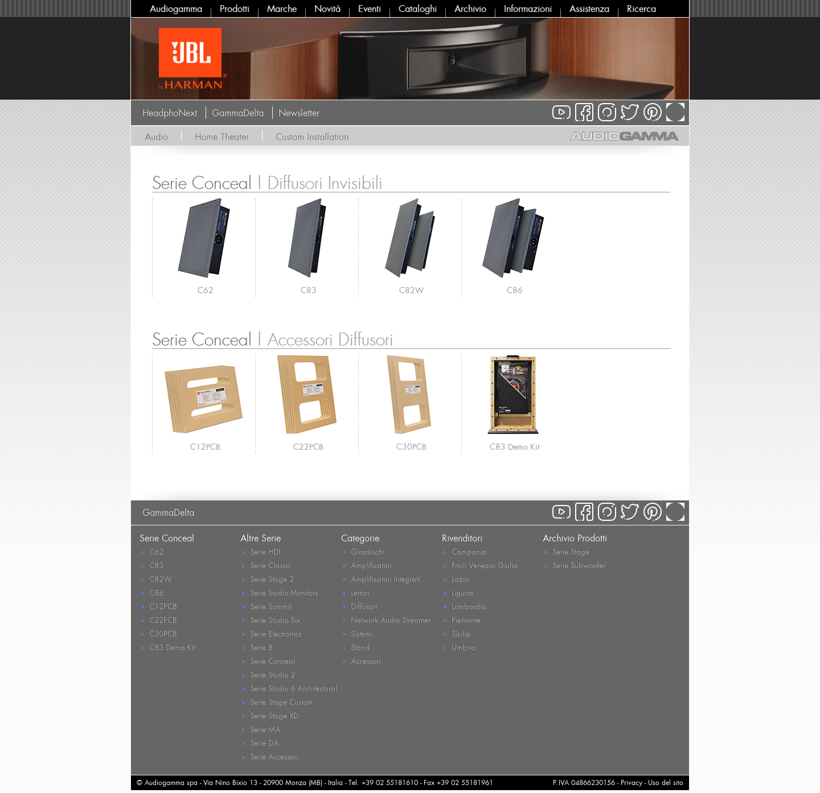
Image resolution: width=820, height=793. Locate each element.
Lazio (455, 578)
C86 (515, 290)
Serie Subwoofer (574, 565)
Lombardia (464, 606)
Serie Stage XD (269, 715)
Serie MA (260, 729)
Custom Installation (312, 136)
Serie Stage (566, 551)
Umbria (458, 647)
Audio (156, 136)
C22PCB (308, 446)
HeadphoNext (169, 112)
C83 (309, 290)
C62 (206, 290)
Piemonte (461, 619)
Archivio (470, 8)
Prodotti (234, 8)
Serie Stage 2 (267, 578)
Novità (327, 8)
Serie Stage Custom (276, 701)
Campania (464, 551)
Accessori (360, 660)
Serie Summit (265, 606)
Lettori (355, 592)
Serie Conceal (267, 660)
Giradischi (362, 551)
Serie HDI (260, 551)
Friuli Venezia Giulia (480, 565)
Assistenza (589, 8)
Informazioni (528, 8)
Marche (282, 8)
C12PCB (205, 446)
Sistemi (356, 633)
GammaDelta (238, 112)
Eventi (369, 8)
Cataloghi (418, 8)
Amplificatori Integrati (380, 578)
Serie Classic (265, 565)
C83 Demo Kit (514, 446)
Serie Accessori (269, 756)
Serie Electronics (270, 633)
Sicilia (456, 633)
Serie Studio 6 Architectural (288, 688)
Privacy (631, 782)
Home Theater (222, 136)
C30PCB (411, 446)
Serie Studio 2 (267, 674)
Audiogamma (176, 8)
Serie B (256, 647)
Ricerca (641, 8)
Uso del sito (665, 782)
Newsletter (298, 112)
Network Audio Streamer (385, 619)
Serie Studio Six (270, 619)
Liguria (457, 592)
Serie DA (259, 742)
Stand (355, 647)
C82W (411, 290)
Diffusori (359, 606)
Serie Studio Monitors (279, 592)
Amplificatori (366, 565)
